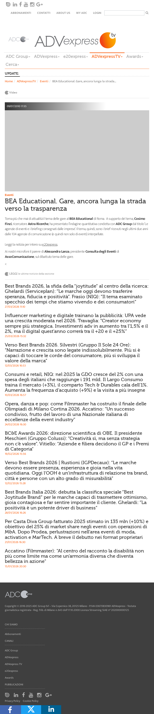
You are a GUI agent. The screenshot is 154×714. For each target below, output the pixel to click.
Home (9, 81)
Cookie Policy (30, 701)
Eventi (44, 81)
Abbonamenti (21, 12)
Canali (9, 641)
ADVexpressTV (107, 56)
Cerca (12, 64)
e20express (75, 56)
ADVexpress (47, 56)
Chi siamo (11, 624)
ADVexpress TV (13, 664)
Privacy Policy (12, 701)
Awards (134, 56)
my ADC (81, 12)
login (97, 12)
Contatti (43, 12)
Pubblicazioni (14, 684)
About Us (63, 12)
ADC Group (18, 56)
